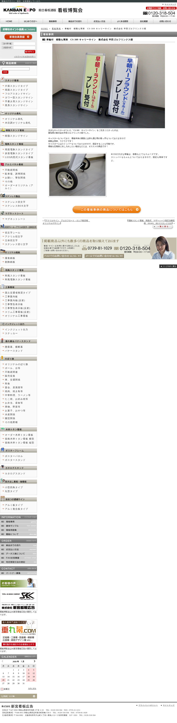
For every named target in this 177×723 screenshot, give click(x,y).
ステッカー (11, 333)
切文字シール (12, 233)
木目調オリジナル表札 (18, 123)
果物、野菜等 (12, 407)
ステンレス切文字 (15, 202)
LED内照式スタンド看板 (19, 157)
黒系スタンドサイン (16, 105)
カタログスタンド (15, 473)
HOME (44, 29)
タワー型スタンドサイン (19, 97)
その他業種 (11, 422)
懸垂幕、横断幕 (14, 347)
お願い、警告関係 (15, 177)
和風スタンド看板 (15, 275)
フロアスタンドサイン (18, 94)
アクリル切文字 (14, 236)
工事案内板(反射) (15, 300)
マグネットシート (15, 219)
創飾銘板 (10, 262)
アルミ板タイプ (14, 505)
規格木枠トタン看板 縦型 (19, 442)
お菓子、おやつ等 (15, 410)
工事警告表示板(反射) (17, 308)
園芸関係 (10, 418)
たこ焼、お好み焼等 (16, 399)
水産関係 (10, 414)
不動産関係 (11, 170)
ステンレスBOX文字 (17, 206)
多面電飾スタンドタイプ (19, 153)
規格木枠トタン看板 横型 (19, 439)
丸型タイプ (11, 491)
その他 (9, 181)
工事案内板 (11, 296)
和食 (7, 383)
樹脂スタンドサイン (16, 136)
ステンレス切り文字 (16, 244)
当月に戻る (32, 688)
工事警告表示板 (14, 304)
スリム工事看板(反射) (17, 312)
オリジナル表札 (14, 119)
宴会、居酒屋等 (14, 387)
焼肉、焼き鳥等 (14, 391)
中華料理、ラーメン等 (18, 395)
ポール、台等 (12, 368)
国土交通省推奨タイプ (18, 293)
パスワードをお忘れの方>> (25, 56)
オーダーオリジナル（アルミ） (19, 187)
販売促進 (10, 376)
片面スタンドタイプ (16, 86)
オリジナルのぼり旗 (16, 364)
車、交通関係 (12, 380)
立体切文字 (11, 240)
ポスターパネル (14, 456)
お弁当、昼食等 (14, 403)
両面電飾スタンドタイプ (19, 149)
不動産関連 (11, 372)
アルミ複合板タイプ (16, 509)
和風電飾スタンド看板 (18, 279)
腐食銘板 (10, 258)
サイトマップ (170, 4)
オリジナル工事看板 (16, 316)
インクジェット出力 (16, 329)
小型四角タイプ (14, 487)
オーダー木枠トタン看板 (19, 435)
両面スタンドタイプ (16, 90)
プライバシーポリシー (148, 705)
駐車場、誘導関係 (15, 174)
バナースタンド (14, 351)
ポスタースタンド (15, 460)
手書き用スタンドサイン (19, 101)
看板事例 (56, 29)
